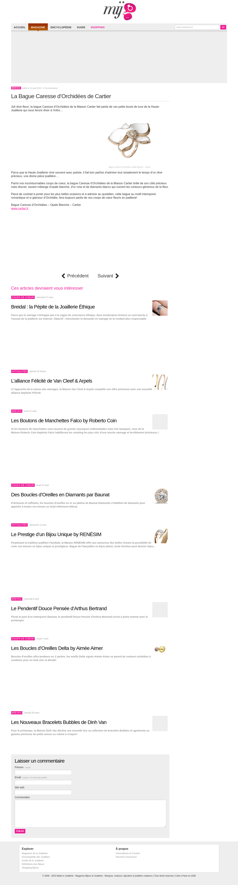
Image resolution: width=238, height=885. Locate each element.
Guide (81, 27)
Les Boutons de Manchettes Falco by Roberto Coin (64, 420)
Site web (19, 787)
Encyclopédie (61, 27)
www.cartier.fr (20, 208)
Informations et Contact (128, 853)
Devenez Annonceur (126, 857)
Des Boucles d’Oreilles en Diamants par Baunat (60, 494)
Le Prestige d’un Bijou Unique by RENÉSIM (56, 534)
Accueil (20, 27)
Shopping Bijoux (30, 867)
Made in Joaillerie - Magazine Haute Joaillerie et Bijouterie (119, 11)
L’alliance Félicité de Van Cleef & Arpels (51, 381)
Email (31, 777)
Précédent (78, 275)
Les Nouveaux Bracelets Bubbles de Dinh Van (58, 722)
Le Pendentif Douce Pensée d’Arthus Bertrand (59, 608)
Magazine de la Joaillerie (35, 853)
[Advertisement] (120, 58)
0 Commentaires (50, 88)
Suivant (105, 275)
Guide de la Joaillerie (33, 860)
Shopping (98, 27)
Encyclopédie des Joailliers (36, 857)
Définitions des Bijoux (33, 864)
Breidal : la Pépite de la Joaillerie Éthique (53, 307)
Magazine (38, 27)
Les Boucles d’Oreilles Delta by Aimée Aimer (57, 648)
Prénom (23, 767)
